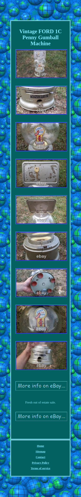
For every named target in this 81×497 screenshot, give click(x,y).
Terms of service (40, 468)
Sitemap (41, 451)
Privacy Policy (40, 462)
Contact (40, 457)
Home (40, 445)
